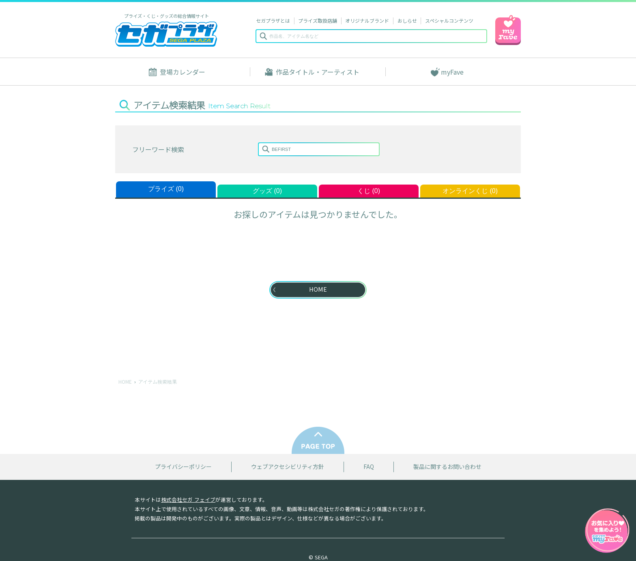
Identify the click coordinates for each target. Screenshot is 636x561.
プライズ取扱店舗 (317, 20)
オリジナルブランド (367, 20)
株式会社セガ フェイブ (188, 499)
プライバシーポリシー (183, 467)
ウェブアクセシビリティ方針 (287, 467)
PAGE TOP (318, 440)
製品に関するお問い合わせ (447, 467)
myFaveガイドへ (607, 531)
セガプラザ (166, 34)
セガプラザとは (273, 20)
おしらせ (407, 20)
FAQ (368, 467)
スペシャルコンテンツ (449, 20)
